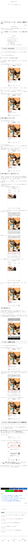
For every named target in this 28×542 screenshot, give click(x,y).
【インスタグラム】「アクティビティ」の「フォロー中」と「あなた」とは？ (13, 498)
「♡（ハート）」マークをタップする (13, 38)
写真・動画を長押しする (11, 42)
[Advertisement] (14, 12)
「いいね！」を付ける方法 (10, 37)
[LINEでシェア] (9, 491)
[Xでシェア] (5, 489)
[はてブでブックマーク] (23, 489)
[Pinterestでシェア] (18, 491)
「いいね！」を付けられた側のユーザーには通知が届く (14, 44)
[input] (14, 509)
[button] (26, 509)
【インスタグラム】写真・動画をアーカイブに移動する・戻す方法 (12, 495)
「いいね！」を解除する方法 (11, 43)
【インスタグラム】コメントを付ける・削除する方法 (10, 499)
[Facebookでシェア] (14, 489)
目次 (13, 35)
